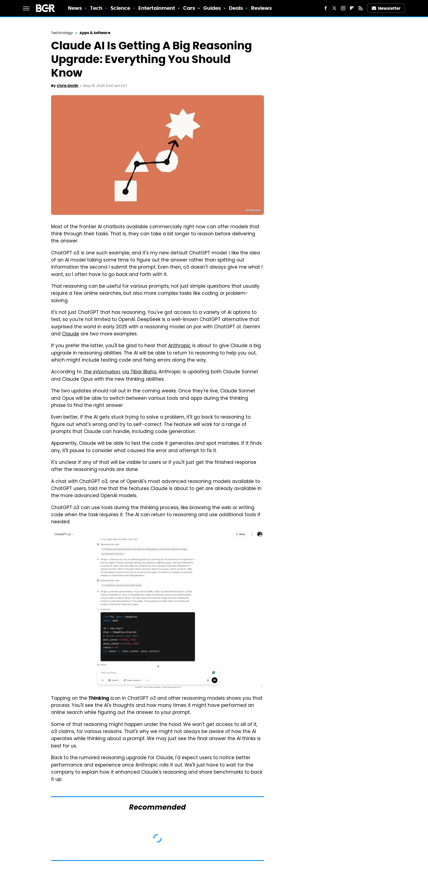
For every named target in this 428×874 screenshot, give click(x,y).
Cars (189, 8)
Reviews (261, 8)
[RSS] (360, 8)
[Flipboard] (352, 8)
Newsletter (386, 8)
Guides (212, 8)
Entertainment (156, 8)
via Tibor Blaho (139, 372)
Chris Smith (67, 85)
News (75, 8)
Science (120, 8)
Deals (236, 8)
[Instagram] (343, 8)
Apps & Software (94, 33)
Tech (96, 8)
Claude (70, 334)
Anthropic (179, 346)
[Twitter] (334, 8)
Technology (62, 33)
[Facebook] (325, 8)
